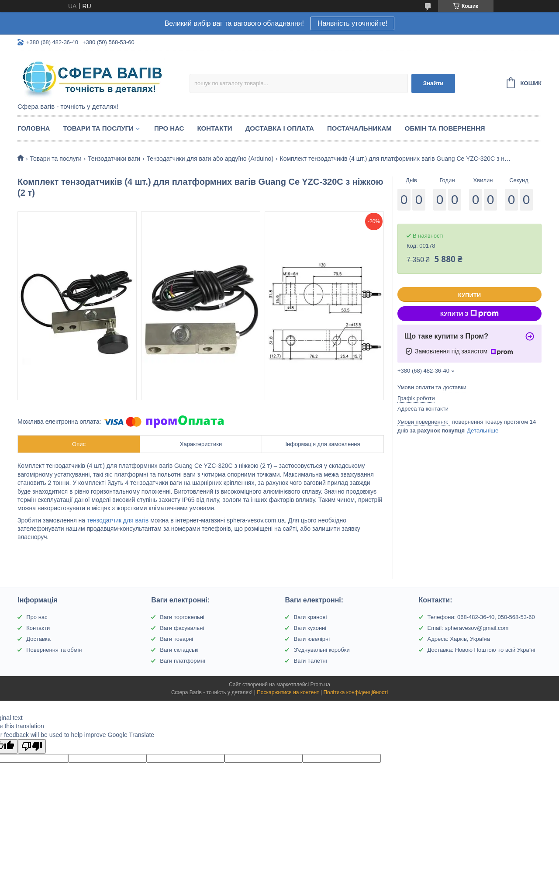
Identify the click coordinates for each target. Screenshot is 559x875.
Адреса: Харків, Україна (459, 639)
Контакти (214, 128)
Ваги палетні (310, 660)
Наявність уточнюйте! (352, 23)
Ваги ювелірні (311, 639)
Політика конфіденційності (355, 692)
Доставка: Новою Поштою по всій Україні (481, 650)
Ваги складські (179, 650)
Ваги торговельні (182, 617)
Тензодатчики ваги (114, 158)
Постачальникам (359, 128)
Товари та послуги (98, 128)
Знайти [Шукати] (433, 83)
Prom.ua (320, 684)
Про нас (169, 128)
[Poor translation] (32, 746)
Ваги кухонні (309, 628)
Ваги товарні (176, 639)
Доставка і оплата (279, 128)
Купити (469, 295)
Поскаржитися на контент (288, 692)
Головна (33, 128)
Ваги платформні (182, 660)
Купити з (469, 314)
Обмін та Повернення (445, 128)
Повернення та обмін (54, 650)
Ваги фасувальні (182, 628)
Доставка (38, 639)
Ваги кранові (310, 617)
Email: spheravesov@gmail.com (468, 628)
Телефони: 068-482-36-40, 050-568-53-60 (481, 617)
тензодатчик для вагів (117, 520)
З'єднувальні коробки (321, 650)
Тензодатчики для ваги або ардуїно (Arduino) (210, 158)
